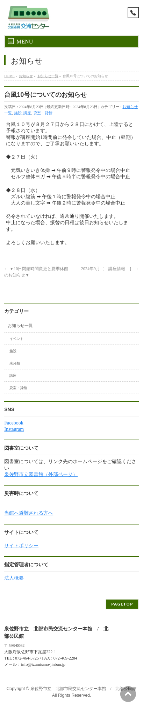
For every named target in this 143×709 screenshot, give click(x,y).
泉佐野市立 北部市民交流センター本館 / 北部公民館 (83, 688)
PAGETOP (122, 604)
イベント (16, 339)
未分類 (14, 363)
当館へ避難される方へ (28, 513)
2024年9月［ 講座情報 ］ (110, 268)
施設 (18, 113)
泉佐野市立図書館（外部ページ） (41, 474)
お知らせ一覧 (20, 325)
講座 (27, 113)
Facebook (13, 423)
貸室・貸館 (42, 113)
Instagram (14, 429)
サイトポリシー (21, 545)
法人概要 (14, 578)
